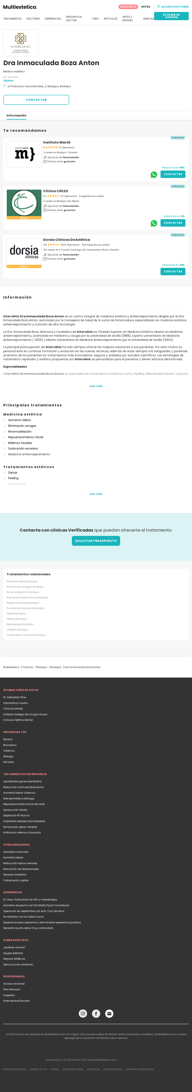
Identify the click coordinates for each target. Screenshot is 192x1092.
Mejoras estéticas (14, 958)
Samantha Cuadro (15, 703)
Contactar (173, 174)
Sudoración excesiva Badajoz (26, 608)
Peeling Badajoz (17, 619)
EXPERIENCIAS (53, 18)
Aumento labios (19, 420)
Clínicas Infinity (13, 708)
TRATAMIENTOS (12, 18)
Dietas (12, 473)
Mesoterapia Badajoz (20, 624)
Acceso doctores (14, 983)
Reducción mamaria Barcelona (23, 787)
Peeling (13, 478)
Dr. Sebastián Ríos (14, 697)
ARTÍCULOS (111, 18)
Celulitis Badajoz (17, 629)
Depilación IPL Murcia (16, 815)
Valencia (9, 750)
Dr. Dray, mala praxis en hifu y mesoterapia (30, 899)
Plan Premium (11, 989)
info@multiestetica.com (101, 1059)
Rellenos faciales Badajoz (23, 603)
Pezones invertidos (14, 874)
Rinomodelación (19, 432)
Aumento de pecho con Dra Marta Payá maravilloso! (36, 905)
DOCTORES (33, 18)
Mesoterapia (17, 484)
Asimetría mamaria (15, 852)
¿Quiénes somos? (14, 947)
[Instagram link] (83, 1015)
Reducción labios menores (20, 863)
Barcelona (9, 745)
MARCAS (148, 18)
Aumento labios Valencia (19, 792)
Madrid (7, 739)
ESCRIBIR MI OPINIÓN (171, 16)
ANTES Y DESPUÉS (127, 18)
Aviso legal (93, 1069)
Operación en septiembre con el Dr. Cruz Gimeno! (33, 911)
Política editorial (113, 1069)
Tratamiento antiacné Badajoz (26, 635)
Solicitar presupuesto (96, 541)
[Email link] (109, 1014)
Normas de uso (38, 1069)
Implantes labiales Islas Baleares (24, 821)
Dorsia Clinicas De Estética (66, 239)
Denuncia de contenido (18, 964)
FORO (95, 18)
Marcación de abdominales (21, 869)
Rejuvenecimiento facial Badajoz (27, 597)
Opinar (8, 80)
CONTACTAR (36, 100)
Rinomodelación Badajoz (23, 592)
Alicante (8, 762)
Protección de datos (15, 1069)
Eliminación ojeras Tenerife (20, 827)
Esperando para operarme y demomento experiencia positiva (42, 922)
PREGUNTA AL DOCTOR (74, 18)
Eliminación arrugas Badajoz (25, 586)
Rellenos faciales (20, 443)
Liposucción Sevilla (15, 810)
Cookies (54, 1069)
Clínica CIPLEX (55, 191)
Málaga (8, 756)
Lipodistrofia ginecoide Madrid (22, 781)
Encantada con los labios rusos (23, 916)
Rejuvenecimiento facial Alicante (24, 804)
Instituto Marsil (56, 142)
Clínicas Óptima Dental (18, 720)
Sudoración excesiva (23, 448)
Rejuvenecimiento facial (25, 437)
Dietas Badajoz (16, 613)
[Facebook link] (96, 1015)
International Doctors (16, 1001)
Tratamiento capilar (16, 880)
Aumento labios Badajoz (22, 581)
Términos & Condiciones (140, 1069)
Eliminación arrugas (22, 426)
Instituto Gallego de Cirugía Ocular (25, 714)
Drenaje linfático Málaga (18, 798)
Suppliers (9, 995)
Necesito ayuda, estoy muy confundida (28, 928)
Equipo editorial (13, 953)
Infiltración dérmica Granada (22, 832)
